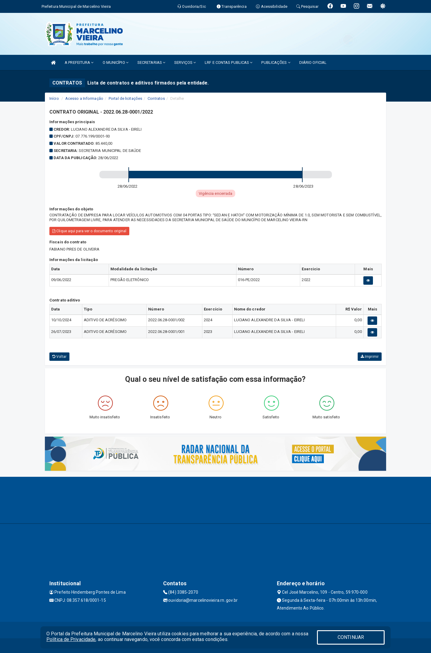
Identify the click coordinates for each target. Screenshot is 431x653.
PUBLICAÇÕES (275, 62)
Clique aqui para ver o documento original (89, 231)
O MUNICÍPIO (115, 62)
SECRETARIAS (151, 62)
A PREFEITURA (79, 62)
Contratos (156, 98)
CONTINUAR (351, 637)
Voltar (59, 357)
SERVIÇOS (185, 62)
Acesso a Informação (84, 98)
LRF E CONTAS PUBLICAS (228, 62)
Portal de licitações (125, 98)
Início (54, 98)
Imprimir (370, 357)
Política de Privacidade (70, 639)
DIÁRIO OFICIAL (313, 62)
